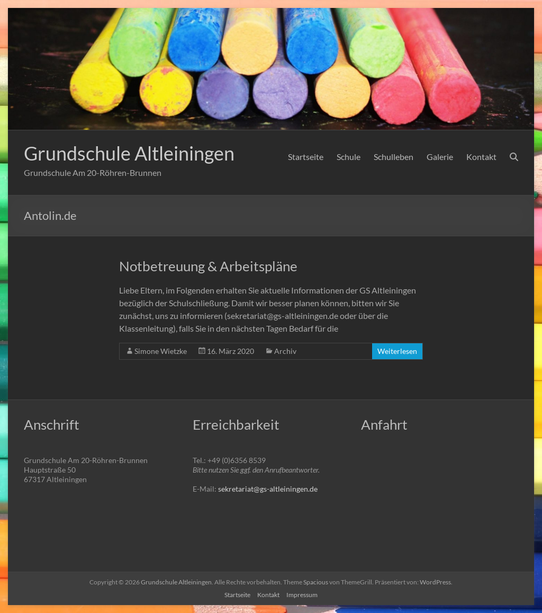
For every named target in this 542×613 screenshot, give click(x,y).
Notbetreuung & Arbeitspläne (208, 265)
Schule (348, 157)
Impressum (302, 595)
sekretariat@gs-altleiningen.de (268, 488)
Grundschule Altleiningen (129, 153)
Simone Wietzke (160, 351)
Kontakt (481, 157)
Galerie (440, 157)
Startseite (305, 157)
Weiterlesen (397, 351)
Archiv (285, 351)
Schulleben (393, 157)
